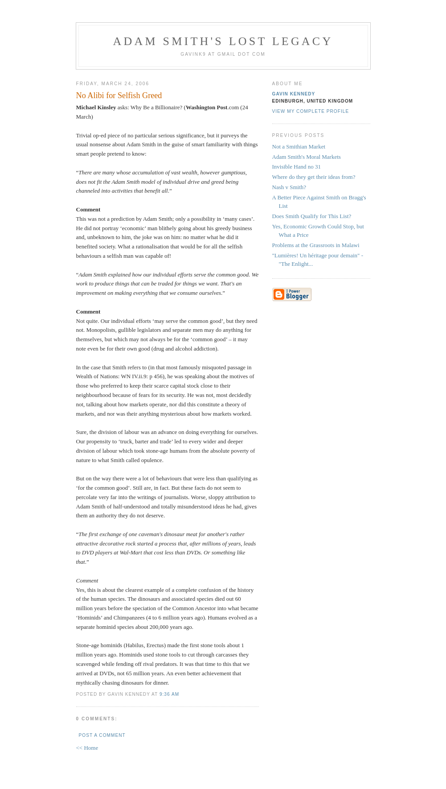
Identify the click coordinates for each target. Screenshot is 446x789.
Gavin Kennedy (293, 93)
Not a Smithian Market (299, 146)
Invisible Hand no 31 (296, 166)
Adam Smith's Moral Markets (306, 156)
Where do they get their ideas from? (314, 176)
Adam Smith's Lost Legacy (223, 41)
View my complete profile (310, 111)
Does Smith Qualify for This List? (312, 216)
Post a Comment (102, 735)
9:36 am (169, 694)
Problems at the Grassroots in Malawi (316, 245)
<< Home (87, 747)
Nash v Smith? (289, 187)
